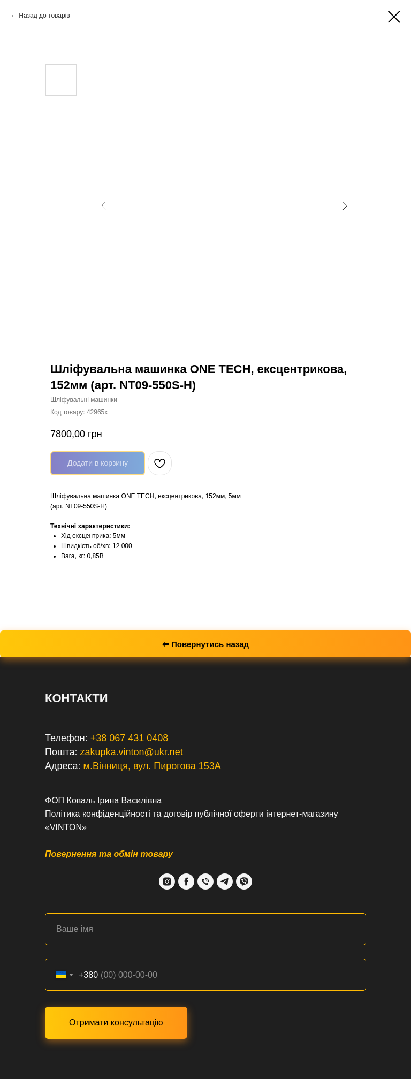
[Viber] (244, 881)
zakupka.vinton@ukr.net (131, 752)
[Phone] (205, 881)
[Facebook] (186, 881)
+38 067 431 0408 (129, 738)
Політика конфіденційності (97, 813)
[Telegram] (225, 881)
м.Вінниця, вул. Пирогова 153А (152, 766)
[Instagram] (167, 881)
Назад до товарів (44, 15)
